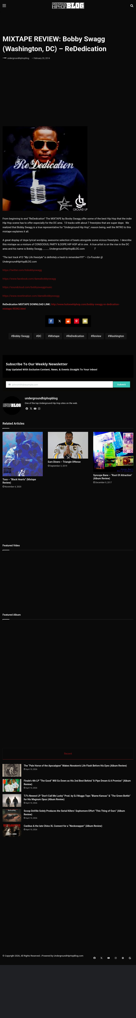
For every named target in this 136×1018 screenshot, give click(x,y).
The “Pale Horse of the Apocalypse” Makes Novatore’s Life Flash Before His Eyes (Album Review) (75, 765)
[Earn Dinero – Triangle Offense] (68, 444)
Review (96, 336)
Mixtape (54, 336)
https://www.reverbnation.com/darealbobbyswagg (31, 296)
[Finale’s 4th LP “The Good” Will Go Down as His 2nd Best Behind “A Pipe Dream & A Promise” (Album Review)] (12, 785)
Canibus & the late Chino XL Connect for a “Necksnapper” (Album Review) (81, 851)
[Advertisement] (68, 22)
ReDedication (76, 336)
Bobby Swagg (21, 336)
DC (39, 336)
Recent (68, 752)
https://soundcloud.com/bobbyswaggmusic (27, 287)
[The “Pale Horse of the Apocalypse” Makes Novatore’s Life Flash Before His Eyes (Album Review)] (12, 770)
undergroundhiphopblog (20, 58)
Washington (117, 336)
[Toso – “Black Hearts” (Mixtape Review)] (23, 453)
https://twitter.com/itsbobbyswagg (22, 270)
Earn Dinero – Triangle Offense (64, 460)
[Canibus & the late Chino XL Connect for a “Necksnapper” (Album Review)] (21, 862)
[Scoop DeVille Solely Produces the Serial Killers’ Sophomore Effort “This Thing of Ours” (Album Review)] (21, 834)
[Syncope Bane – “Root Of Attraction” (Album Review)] (113, 451)
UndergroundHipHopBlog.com (68, 993)
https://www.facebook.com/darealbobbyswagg (29, 278)
